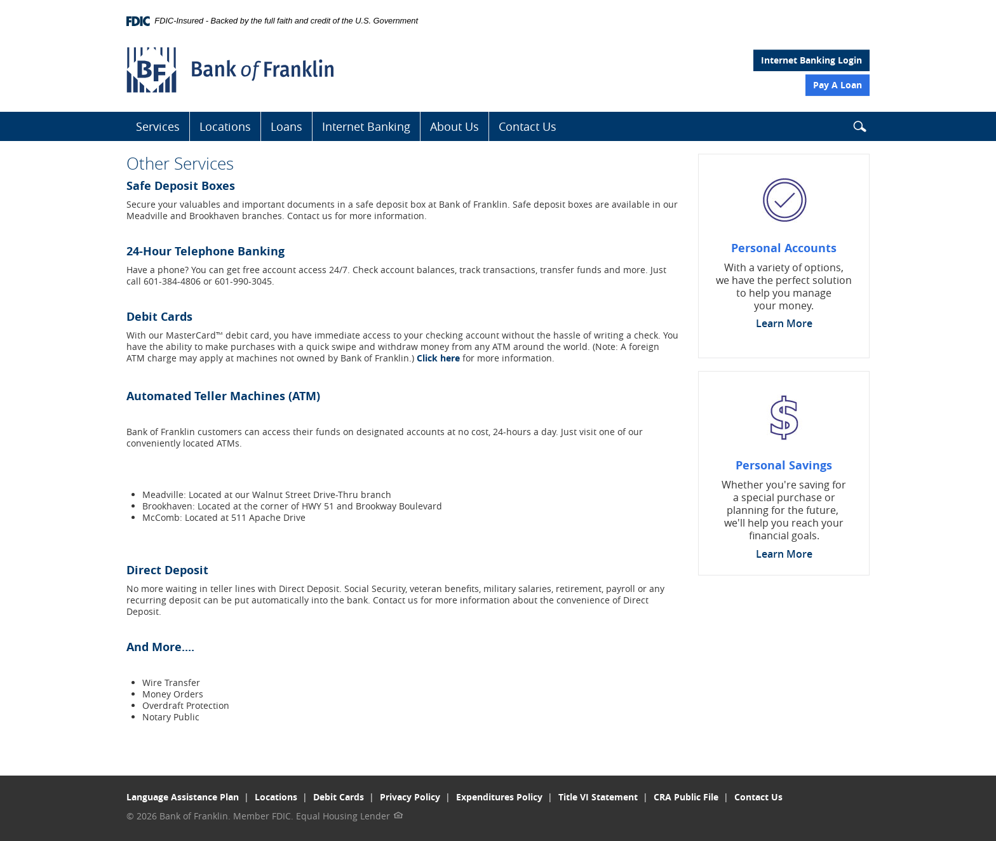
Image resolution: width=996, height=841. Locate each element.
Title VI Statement (598, 797)
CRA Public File (686, 797)
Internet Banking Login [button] (811, 60)
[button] (859, 128)
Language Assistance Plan (182, 797)
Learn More (784, 323)
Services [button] (158, 126)
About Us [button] (454, 126)
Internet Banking (366, 126)
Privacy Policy (410, 797)
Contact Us (527, 126)
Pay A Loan (837, 85)
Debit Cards (338, 797)
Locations (225, 126)
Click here (438, 358)
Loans (286, 126)
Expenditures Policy (499, 797)
